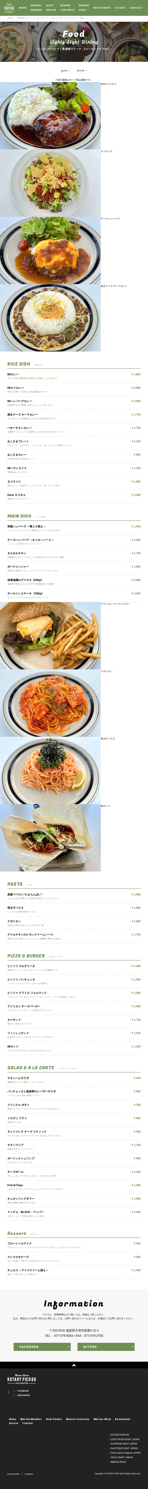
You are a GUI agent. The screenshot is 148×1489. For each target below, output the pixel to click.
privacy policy (13, 1474)
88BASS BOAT (118, 1462)
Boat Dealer (51, 7)
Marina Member (36, 7)
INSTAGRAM (23, 1395)
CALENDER (29, 1347)
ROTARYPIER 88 (120, 1434)
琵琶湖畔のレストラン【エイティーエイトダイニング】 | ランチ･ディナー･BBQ (50, 18)
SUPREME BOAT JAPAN (124, 1443)
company (29, 1474)
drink (80, 70)
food (64, 70)
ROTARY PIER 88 (114, 1473)
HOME (10, 18)
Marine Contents (67, 7)
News (23, 8)
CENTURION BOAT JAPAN (125, 1439)
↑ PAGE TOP (74, 1365)
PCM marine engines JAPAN (126, 1452)
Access (120, 8)
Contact (136, 8)
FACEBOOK (23, 1391)
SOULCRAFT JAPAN (122, 1457)
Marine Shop (84, 7)
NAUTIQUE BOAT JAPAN (124, 1448)
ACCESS (90, 1347)
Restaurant (102, 8)
